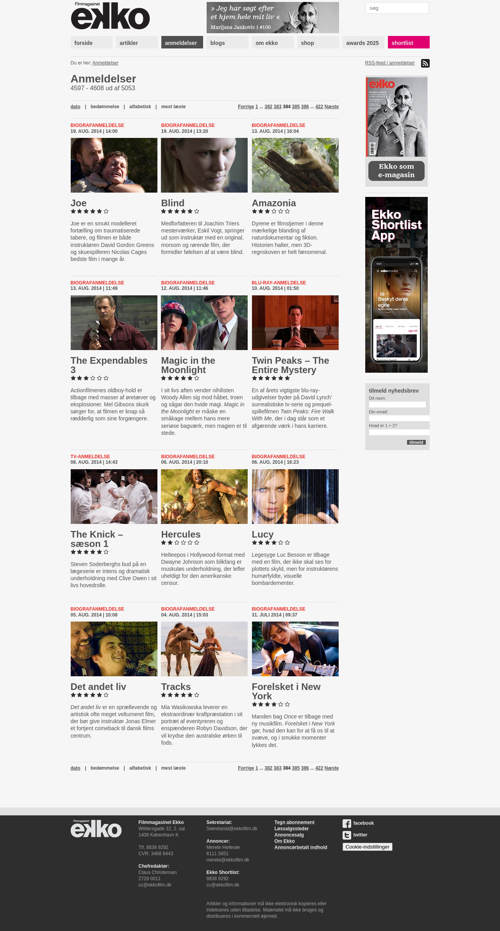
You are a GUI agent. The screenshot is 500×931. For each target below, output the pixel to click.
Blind (172, 203)
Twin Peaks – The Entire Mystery (290, 365)
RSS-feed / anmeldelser (390, 63)
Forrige (246, 106)
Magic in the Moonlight (188, 365)
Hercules (180, 534)
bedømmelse (105, 106)
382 (268, 106)
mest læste (173, 106)
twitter (355, 835)
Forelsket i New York (286, 691)
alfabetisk (140, 106)
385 (296, 106)
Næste (332, 106)
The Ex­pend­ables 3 (109, 365)
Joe (79, 203)
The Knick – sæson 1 (97, 539)
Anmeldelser (106, 63)
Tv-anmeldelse (90, 456)
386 (305, 106)
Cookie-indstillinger (368, 847)
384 (287, 106)
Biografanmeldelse (97, 125)
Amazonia (274, 203)
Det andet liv (99, 686)
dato (75, 106)
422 (319, 106)
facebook (358, 823)
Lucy (263, 534)
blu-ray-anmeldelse (279, 283)
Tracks (176, 686)
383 (278, 106)
